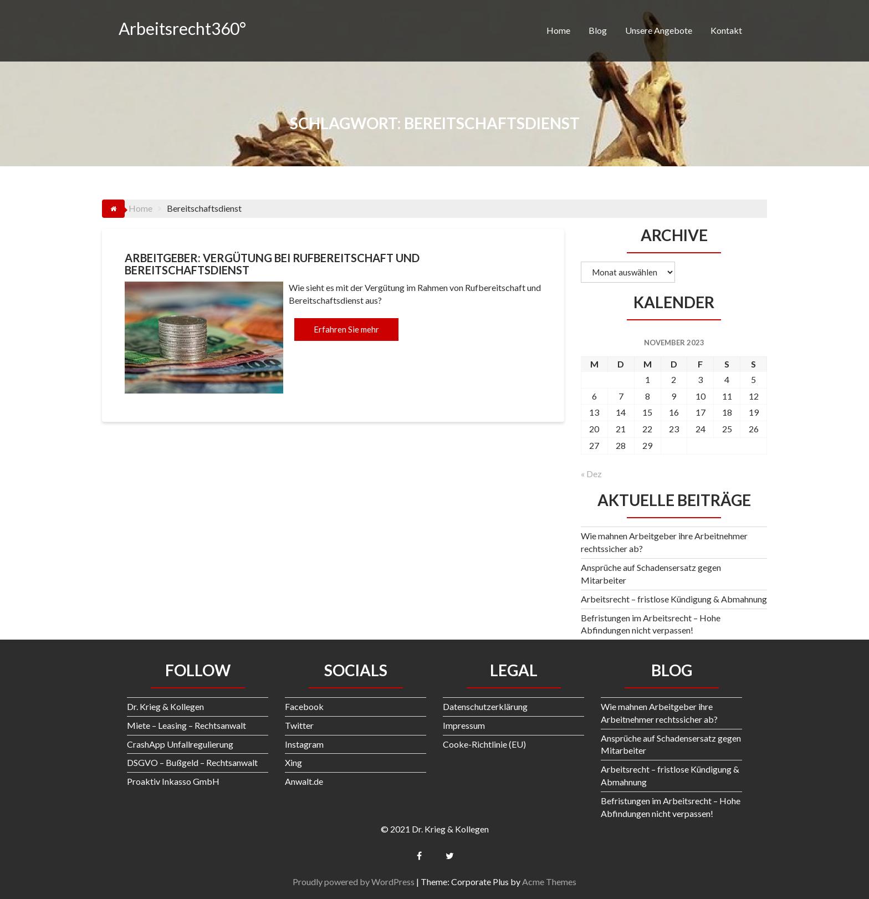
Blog (598, 30)
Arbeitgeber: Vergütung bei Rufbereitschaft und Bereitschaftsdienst (272, 264)
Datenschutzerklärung (485, 706)
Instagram (304, 744)
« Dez (591, 473)
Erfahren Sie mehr (346, 329)
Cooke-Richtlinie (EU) (484, 744)
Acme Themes (549, 881)
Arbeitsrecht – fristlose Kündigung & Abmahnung (674, 599)
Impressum (464, 725)
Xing (293, 762)
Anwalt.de (304, 781)
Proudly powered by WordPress (354, 881)
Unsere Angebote (658, 30)
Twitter (299, 725)
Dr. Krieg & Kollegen (165, 706)
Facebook (304, 706)
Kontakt (726, 30)
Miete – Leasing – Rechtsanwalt (186, 725)
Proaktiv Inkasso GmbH (173, 781)
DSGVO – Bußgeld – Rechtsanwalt (192, 762)
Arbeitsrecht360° (182, 28)
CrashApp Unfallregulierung (180, 744)
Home (558, 30)
